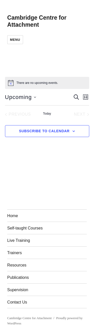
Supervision (17, 290)
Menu (15, 40)
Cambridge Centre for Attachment (29, 318)
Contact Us (17, 302)
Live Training (18, 240)
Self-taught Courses (25, 228)
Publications (18, 277)
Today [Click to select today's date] (47, 113)
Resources (16, 265)
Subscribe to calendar (44, 131)
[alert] (47, 83)
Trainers (14, 253)
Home (12, 216)
